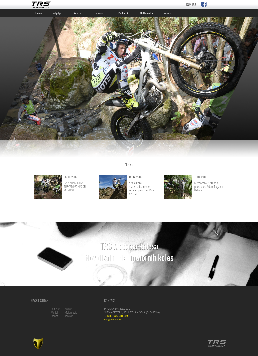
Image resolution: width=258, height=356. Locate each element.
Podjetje (55, 309)
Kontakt (69, 316)
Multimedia (71, 312)
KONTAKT (192, 4)
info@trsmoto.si (112, 319)
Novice (68, 309)
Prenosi (54, 316)
